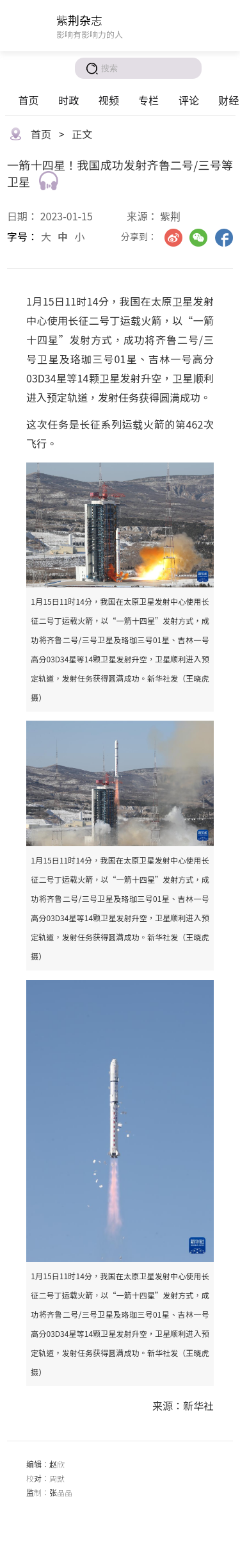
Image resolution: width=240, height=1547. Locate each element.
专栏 (148, 100)
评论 (189, 100)
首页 (28, 100)
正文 (82, 133)
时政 (68, 100)
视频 (109, 100)
